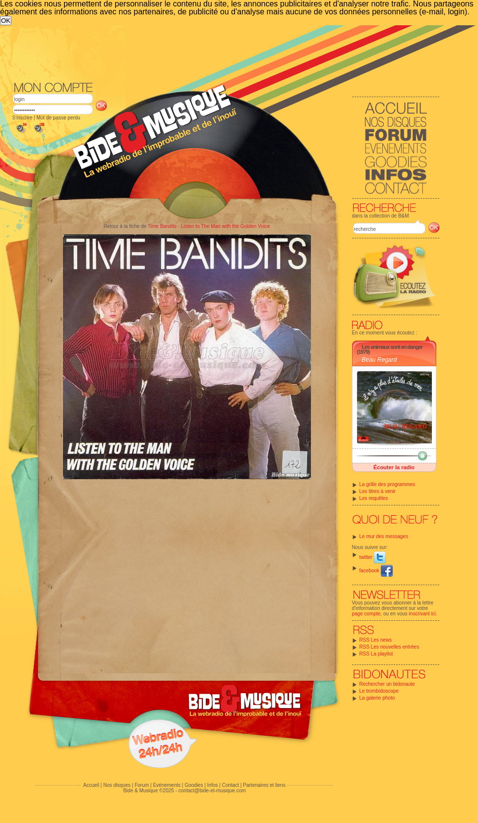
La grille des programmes (387, 484)
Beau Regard (379, 359)
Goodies (193, 785)
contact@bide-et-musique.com (212, 790)
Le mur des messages (383, 536)
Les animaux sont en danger (392, 347)
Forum (141, 785)
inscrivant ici (422, 613)
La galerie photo (377, 698)
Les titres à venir (377, 491)
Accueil (91, 785)
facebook (376, 570)
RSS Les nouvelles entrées (389, 647)
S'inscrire (22, 117)
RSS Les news (375, 640)
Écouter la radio (394, 467)
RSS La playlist (376, 654)
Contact (230, 785)
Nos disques (116, 785)
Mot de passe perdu (58, 117)
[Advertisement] (209, 99)
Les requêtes (373, 498)
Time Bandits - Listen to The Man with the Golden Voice (209, 226)
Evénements (166, 785)
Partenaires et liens (264, 785)
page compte (366, 613)
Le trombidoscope (379, 691)
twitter (372, 557)
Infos (212, 785)
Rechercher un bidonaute (387, 684)
